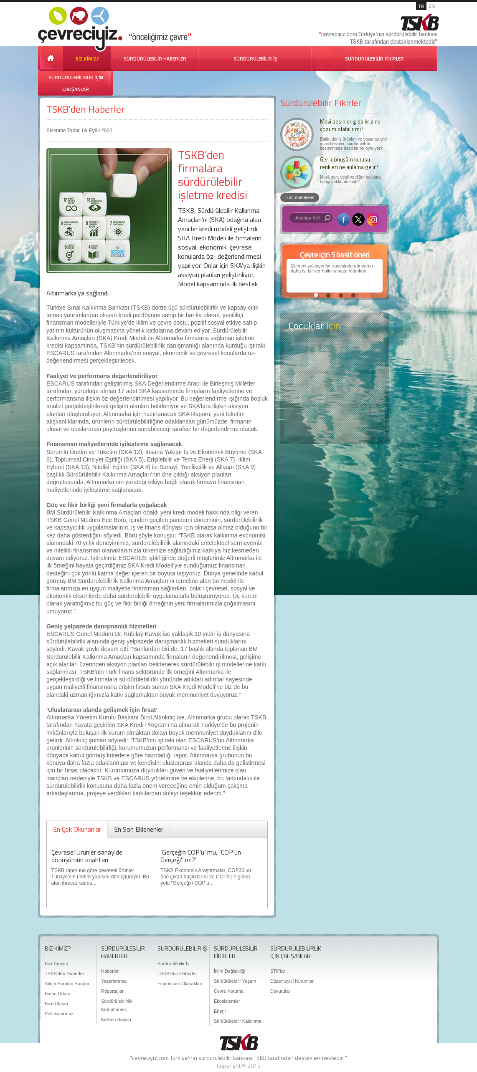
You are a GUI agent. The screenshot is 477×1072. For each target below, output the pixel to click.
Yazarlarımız (114, 981)
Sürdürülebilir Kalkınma (237, 1021)
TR (421, 6)
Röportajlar (112, 991)
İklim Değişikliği (229, 971)
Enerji (220, 1011)
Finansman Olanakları (180, 983)
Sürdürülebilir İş (173, 963)
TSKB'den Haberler (85, 109)
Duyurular (280, 991)
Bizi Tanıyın (56, 963)
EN (432, 6)
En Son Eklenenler (138, 829)
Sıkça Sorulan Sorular (67, 983)
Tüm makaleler (299, 197)
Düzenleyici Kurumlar (292, 981)
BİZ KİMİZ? (87, 59)
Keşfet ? (334, 356)
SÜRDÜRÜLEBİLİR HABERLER (155, 59)
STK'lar (277, 971)
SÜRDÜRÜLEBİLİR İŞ (255, 59)
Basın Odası (57, 993)
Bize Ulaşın (56, 1003)
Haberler (110, 971)
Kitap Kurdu (334, 422)
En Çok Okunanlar (77, 829)
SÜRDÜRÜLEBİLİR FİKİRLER (374, 59)
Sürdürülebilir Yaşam (235, 981)
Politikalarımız (59, 1013)
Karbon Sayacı (116, 1019)
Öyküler (334, 389)
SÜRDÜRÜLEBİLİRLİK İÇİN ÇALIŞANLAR (75, 83)
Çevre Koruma (229, 991)
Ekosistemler (227, 1001)
